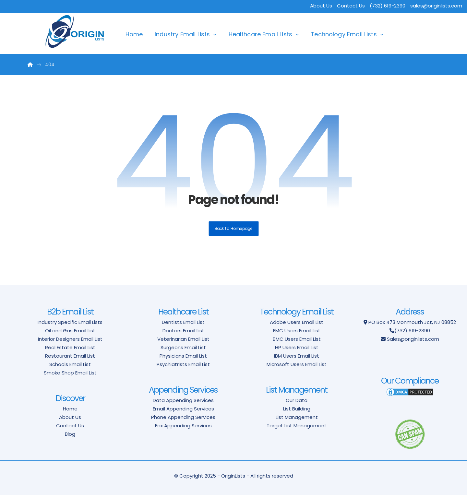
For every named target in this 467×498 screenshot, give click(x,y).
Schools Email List (70, 367)
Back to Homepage (233, 232)
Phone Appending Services (183, 420)
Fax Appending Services (183, 428)
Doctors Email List (183, 333)
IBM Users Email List (296, 359)
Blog (70, 437)
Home (134, 34)
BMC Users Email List (297, 342)
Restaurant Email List (70, 359)
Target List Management (297, 428)
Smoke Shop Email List (70, 376)
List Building (296, 412)
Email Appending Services (183, 412)
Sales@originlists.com (413, 342)
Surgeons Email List (183, 350)
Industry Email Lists (182, 34)
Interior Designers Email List (70, 342)
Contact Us (351, 5)
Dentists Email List (183, 325)
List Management (297, 420)
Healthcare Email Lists (261, 34)
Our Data (296, 403)
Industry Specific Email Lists (70, 325)
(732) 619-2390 (412, 333)
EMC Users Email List (296, 333)
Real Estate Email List (70, 350)
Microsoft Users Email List (297, 367)
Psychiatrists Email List (183, 367)
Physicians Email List (183, 359)
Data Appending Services (183, 403)
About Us (321, 5)
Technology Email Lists (344, 34)
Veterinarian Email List (183, 342)
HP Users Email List (296, 350)
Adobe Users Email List (296, 325)
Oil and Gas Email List (70, 333)
